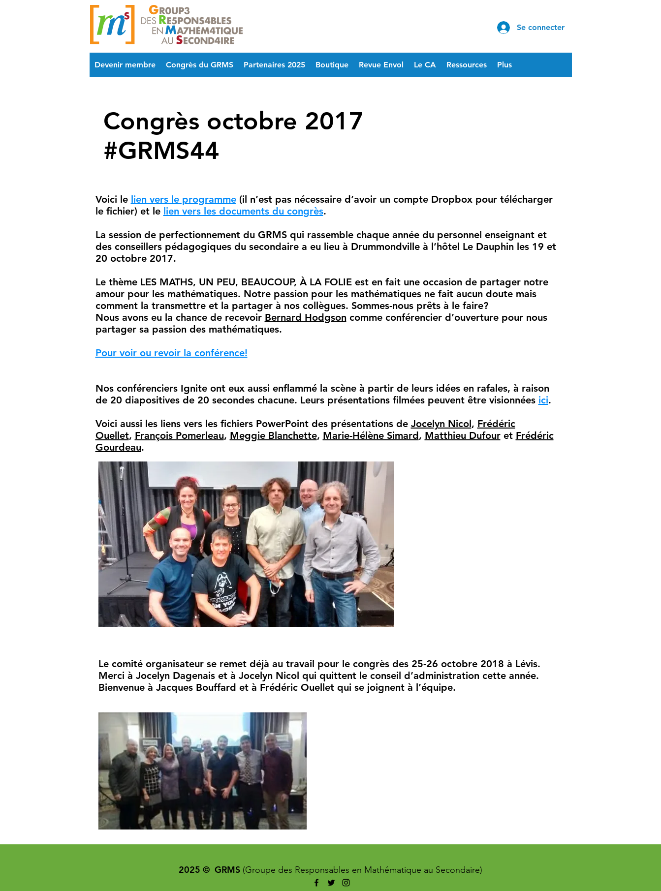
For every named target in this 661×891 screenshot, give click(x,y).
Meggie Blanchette (273, 435)
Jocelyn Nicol (441, 424)
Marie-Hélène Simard (371, 435)
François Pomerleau (179, 435)
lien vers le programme (183, 199)
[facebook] (316, 883)
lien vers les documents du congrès (243, 211)
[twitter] (331, 883)
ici (543, 400)
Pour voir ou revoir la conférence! (171, 353)
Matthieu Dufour (463, 435)
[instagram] (346, 883)
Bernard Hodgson (305, 317)
